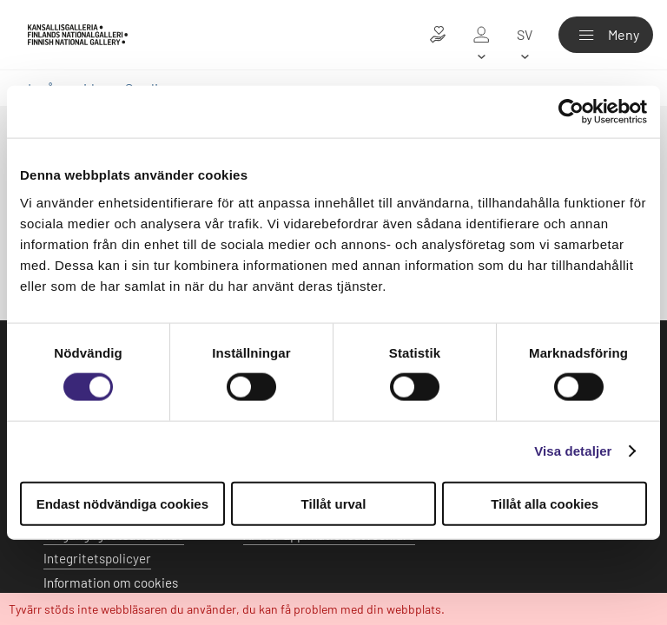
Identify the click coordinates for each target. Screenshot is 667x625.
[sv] (524, 34)
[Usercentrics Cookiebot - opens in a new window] (571, 112)
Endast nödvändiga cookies (122, 503)
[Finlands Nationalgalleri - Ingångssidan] (78, 34)
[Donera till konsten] (437, 34)
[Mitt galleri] (481, 34)
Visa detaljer (572, 451)
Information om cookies (110, 582)
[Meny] (605, 34)
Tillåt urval (334, 503)
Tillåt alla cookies (544, 503)
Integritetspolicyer (97, 558)
